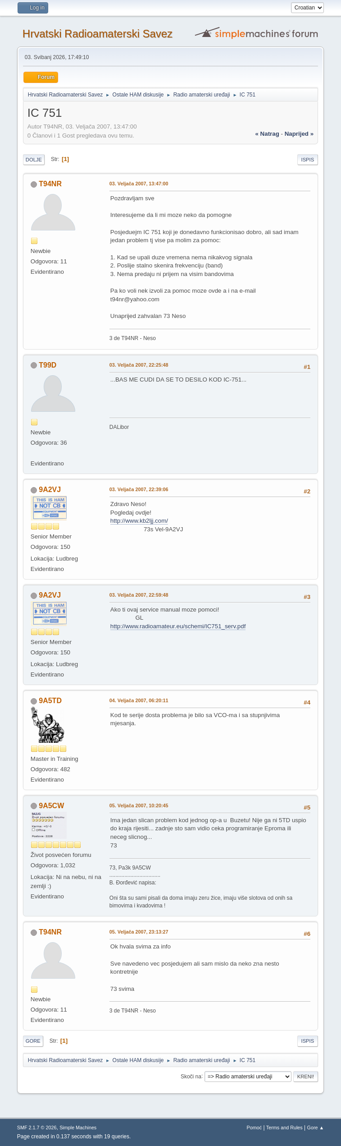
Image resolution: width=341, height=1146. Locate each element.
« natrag (267, 133)
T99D (47, 365)
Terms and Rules (284, 1127)
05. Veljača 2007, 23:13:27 (138, 931)
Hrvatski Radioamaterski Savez (98, 34)
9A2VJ (50, 489)
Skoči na (191, 1076)
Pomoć (254, 1127)
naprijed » (299, 133)
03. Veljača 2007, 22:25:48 (138, 365)
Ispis (307, 159)
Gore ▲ (315, 1127)
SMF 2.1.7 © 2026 (37, 1127)
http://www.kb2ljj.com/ (139, 520)
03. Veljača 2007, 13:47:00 (138, 183)
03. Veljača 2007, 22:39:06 (138, 489)
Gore (33, 1041)
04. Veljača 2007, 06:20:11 (138, 700)
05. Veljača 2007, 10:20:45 (138, 805)
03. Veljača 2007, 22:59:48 (138, 595)
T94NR (50, 184)
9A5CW (51, 806)
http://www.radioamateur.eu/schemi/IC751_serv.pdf (178, 626)
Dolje (34, 159)
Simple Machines (77, 1127)
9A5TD (50, 700)
